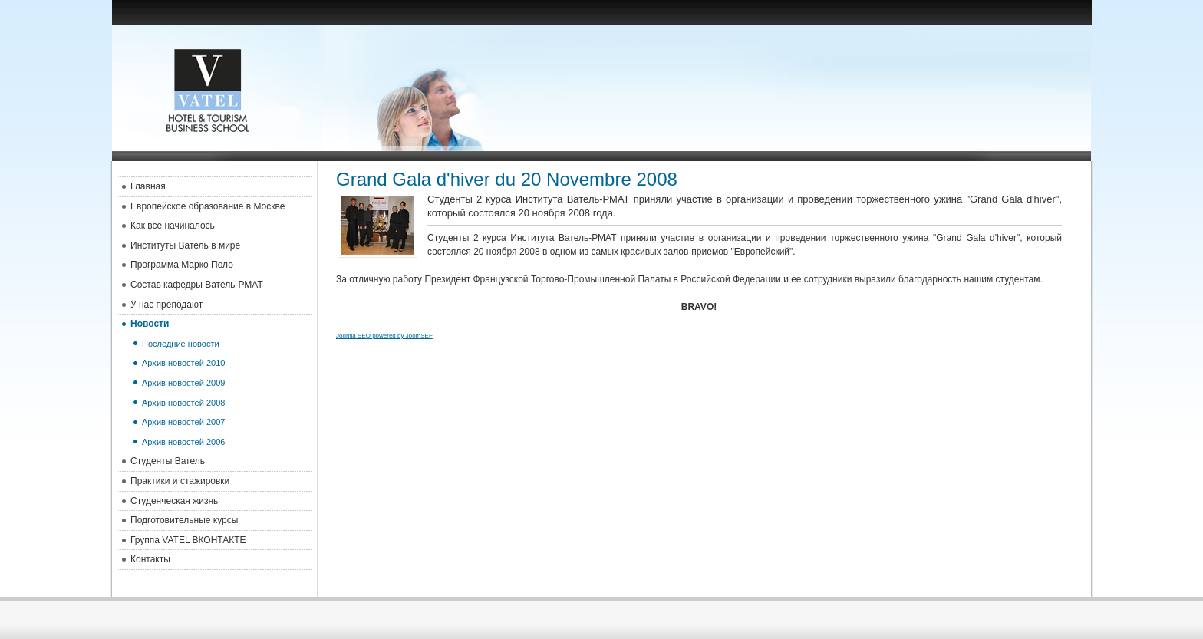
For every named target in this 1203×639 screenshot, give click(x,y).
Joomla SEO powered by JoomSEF (384, 335)
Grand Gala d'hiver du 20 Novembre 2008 (506, 179)
